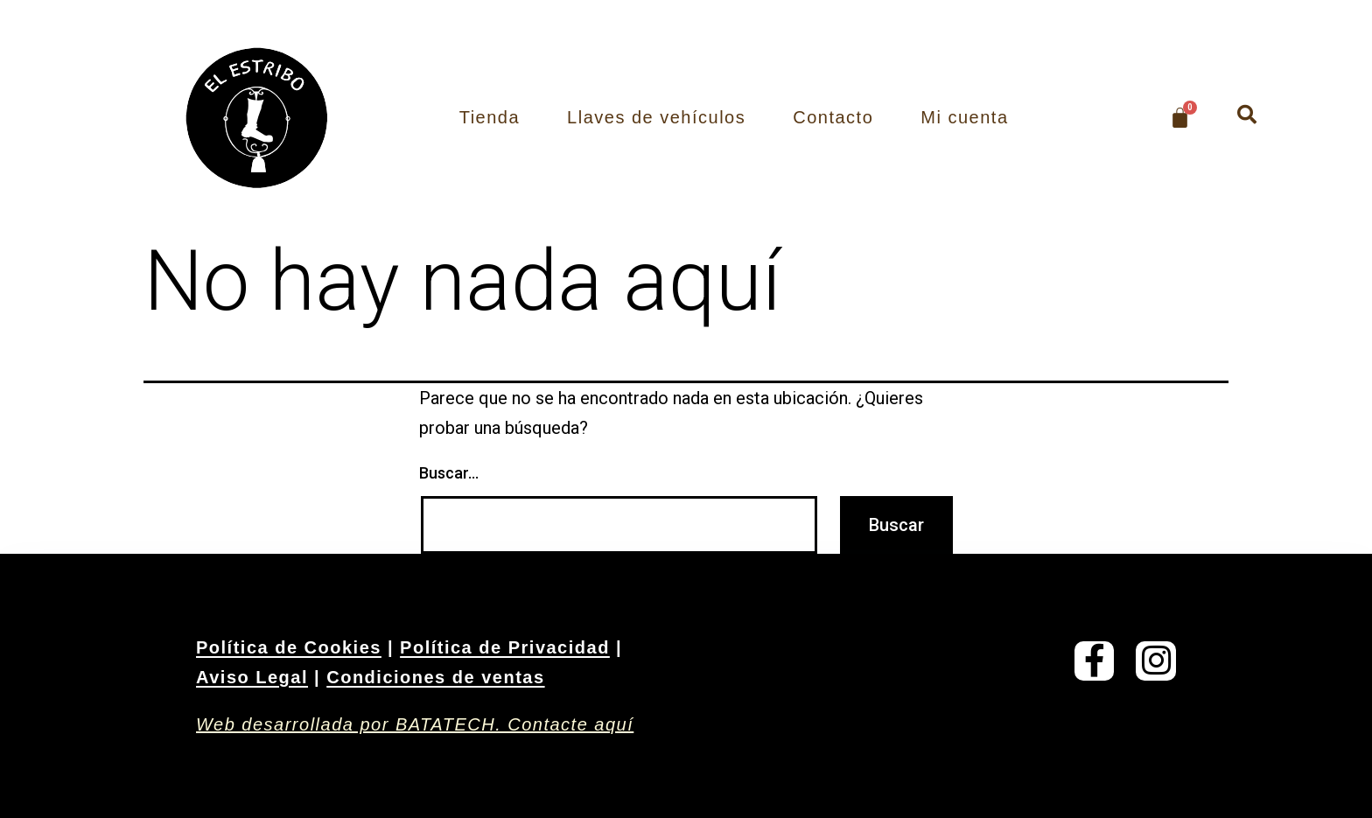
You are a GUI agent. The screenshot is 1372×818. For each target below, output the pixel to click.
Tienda (489, 117)
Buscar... (449, 473)
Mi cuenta (964, 117)
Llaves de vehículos (656, 117)
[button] (1246, 114)
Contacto (833, 117)
